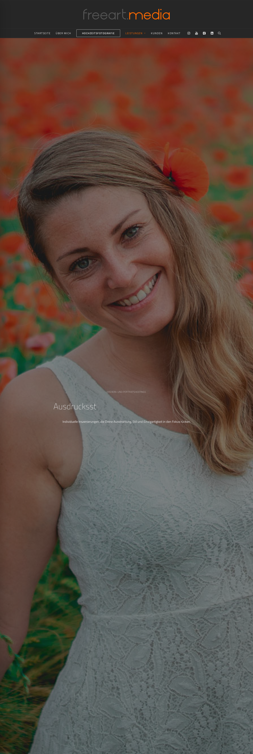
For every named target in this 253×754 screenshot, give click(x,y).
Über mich (63, 33)
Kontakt (174, 33)
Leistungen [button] (135, 33)
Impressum (133, 748)
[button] (189, 33)
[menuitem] (42, 33)
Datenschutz (146, 748)
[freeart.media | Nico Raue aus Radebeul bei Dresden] (126, 14)
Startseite (42, 33)
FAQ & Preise (161, 748)
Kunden (157, 33)
